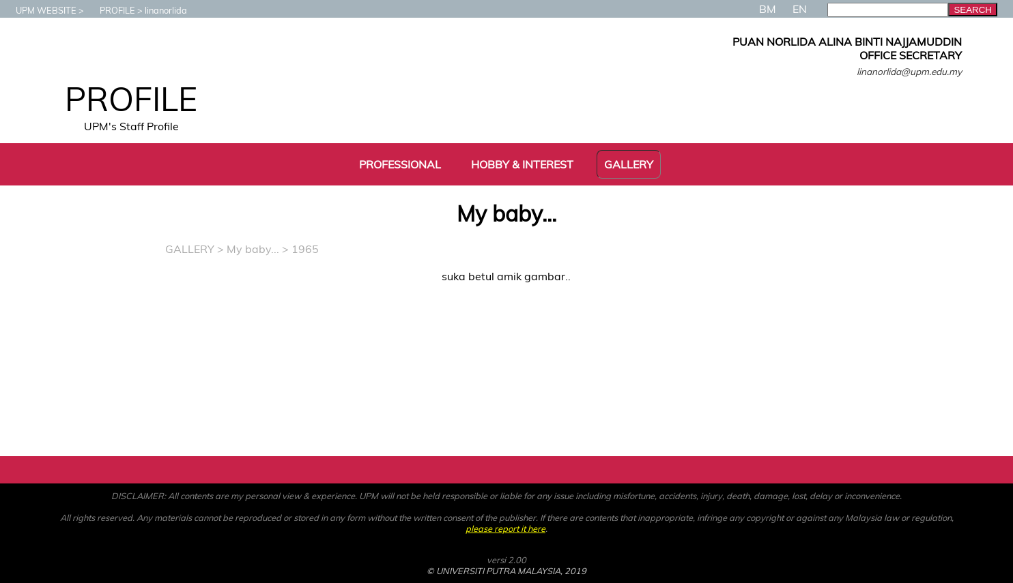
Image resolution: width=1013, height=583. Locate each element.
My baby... (253, 249)
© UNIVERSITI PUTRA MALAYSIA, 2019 (506, 570)
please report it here (505, 528)
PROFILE (110, 10)
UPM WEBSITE (39, 10)
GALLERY (189, 249)
